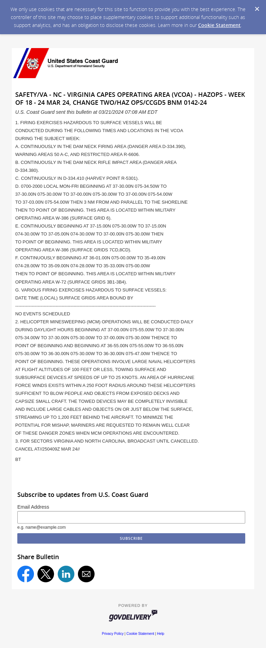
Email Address (33, 507)
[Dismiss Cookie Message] (257, 9)
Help (160, 634)
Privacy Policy (113, 634)
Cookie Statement (219, 25)
